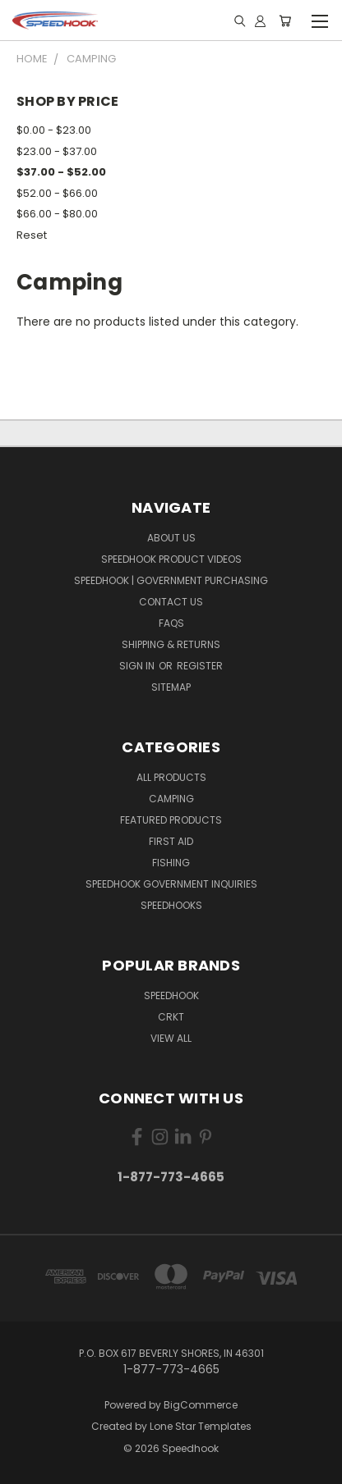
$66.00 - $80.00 (57, 213)
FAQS (171, 623)
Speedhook (171, 995)
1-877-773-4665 (171, 1176)
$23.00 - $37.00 (56, 151)
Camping (171, 799)
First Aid (171, 841)
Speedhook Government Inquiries (171, 884)
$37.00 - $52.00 (61, 172)
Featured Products (171, 820)
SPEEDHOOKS (171, 905)
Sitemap (171, 687)
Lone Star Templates (201, 1426)
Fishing (171, 863)
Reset (31, 235)
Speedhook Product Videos (171, 559)
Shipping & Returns (171, 644)
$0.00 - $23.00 (53, 130)
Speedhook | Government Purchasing (171, 580)
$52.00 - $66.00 (57, 193)
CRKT (171, 1017)
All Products (171, 777)
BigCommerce (201, 1405)
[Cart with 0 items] (284, 20)
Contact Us (171, 602)
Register (200, 666)
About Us (171, 538)
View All (171, 1038)
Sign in (138, 666)
